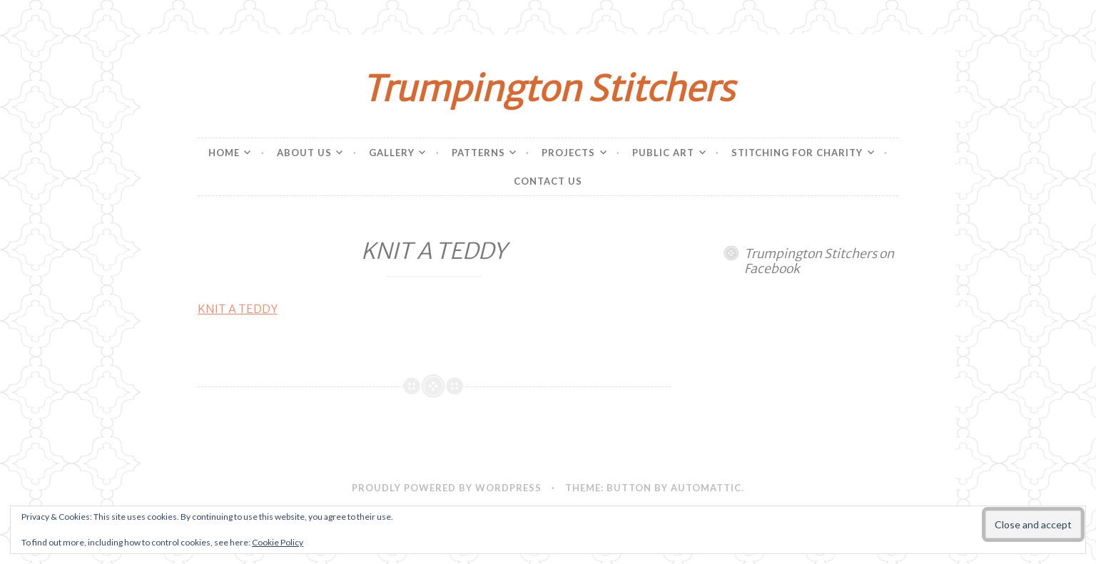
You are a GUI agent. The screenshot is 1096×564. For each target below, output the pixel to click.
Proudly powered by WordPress (447, 487)
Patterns (478, 152)
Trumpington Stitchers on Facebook (819, 261)
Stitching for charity (797, 152)
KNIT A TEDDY (238, 309)
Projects (568, 152)
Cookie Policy (277, 542)
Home (224, 152)
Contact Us (548, 181)
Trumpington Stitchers (548, 89)
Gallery (392, 152)
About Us (304, 152)
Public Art (663, 152)
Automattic (706, 487)
